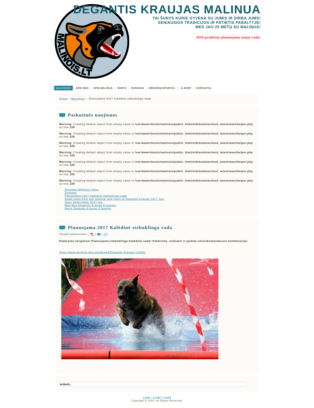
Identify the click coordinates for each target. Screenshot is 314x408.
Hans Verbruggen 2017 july (84, 202)
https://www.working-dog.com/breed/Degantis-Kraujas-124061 (102, 252)
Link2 (157, 397)
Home (63, 98)
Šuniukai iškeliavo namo (81, 189)
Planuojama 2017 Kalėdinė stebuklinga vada (96, 195)
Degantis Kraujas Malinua (167, 9)
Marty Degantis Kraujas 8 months (88, 208)
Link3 (167, 397)
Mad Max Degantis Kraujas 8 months (90, 205)
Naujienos (78, 98)
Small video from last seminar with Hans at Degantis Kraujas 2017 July (114, 199)
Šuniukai (71, 192)
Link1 (147, 397)
